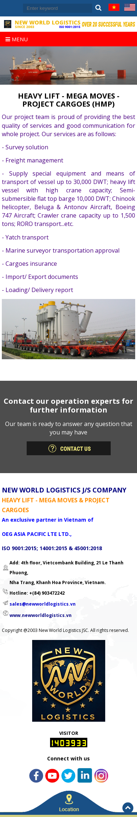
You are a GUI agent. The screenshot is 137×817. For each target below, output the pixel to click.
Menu (16, 39)
